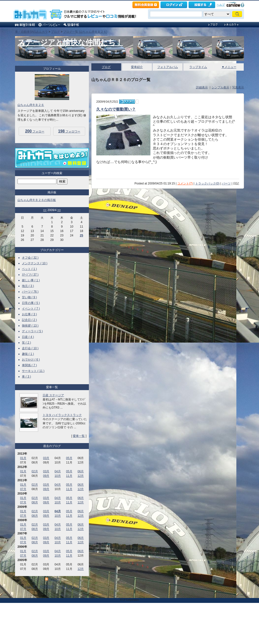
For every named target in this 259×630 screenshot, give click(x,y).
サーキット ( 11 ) (33, 371)
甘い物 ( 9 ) (29, 297)
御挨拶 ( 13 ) (30, 325)
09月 (46, 476)
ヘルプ (221, 4)
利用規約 (47, 587)
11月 (69, 476)
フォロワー (69, 131)
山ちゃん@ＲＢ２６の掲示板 (36, 200)
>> (59, 210)
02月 (35, 471)
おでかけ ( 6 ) (31, 359)
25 (81, 235)
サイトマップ (68, 587)
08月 (35, 502)
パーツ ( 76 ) (30, 291)
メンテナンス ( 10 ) (34, 263)
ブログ (55, 31)
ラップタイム (198, 67)
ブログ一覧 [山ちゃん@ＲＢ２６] (85, 31)
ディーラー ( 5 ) (32, 331)
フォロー (34, 131)
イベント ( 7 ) (31, 308)
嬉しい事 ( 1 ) (31, 280)
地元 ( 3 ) (28, 286)
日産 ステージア (53, 395)
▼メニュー (229, 67)
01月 (23, 458)
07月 (23, 489)
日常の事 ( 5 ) (31, 303)
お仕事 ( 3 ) (29, 314)
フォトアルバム (167, 67)
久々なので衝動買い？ (116, 109)
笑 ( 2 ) (26, 342)
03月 (46, 458)
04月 (58, 471)
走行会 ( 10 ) (30, 348)
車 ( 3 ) (26, 376)
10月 (58, 476)
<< (45, 210)
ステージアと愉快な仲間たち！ (70, 42)
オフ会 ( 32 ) (30, 257)
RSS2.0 (54, 579)
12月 (81, 476)
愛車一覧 (79, 436)
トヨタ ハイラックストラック (62, 415)
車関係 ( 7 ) (29, 365)
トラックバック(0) (207, 183)
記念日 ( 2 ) (29, 320)
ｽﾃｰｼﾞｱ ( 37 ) (30, 274)
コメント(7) (185, 183)
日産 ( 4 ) (28, 337)
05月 (69, 458)
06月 (81, 471)
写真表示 (238, 87)
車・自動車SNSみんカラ (31, 31)
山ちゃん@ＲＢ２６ (30, 105)
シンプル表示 (220, 87)
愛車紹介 (137, 67)
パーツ (226, 183)
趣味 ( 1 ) (28, 354)
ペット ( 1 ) (29, 269)
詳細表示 (202, 87)
